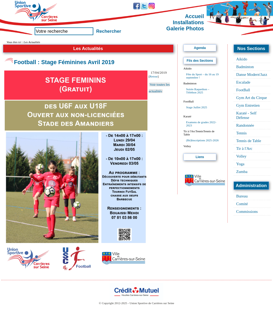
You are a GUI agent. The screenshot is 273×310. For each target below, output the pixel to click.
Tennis (241, 133)
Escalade (243, 82)
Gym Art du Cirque (251, 98)
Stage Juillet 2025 (196, 107)
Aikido (241, 59)
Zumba (241, 172)
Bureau (242, 196)
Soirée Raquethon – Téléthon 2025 (197, 91)
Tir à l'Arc (244, 148)
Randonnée (245, 125)
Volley (241, 156)
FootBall (243, 90)
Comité (242, 204)
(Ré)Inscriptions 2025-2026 (202, 140)
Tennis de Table (248, 141)
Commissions (247, 211)
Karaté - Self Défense (246, 115)
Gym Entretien (248, 105)
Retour (154, 76)
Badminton (245, 67)
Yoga (240, 164)
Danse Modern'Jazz (251, 74)
